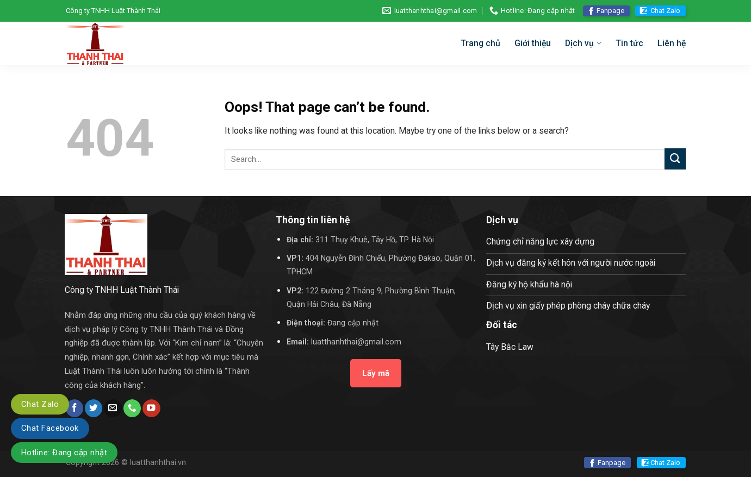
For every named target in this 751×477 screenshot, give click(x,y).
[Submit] (675, 159)
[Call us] (132, 408)
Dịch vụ (583, 43)
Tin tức (629, 43)
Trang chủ (480, 43)
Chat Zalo (665, 11)
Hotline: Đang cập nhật (64, 452)
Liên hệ (671, 43)
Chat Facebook (50, 428)
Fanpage (610, 11)
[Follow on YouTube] (151, 408)
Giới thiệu (532, 43)
